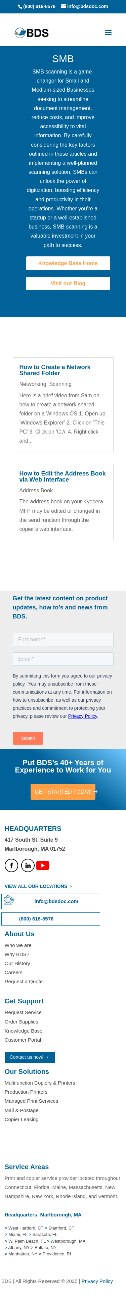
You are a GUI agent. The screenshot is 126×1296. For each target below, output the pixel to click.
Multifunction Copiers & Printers (40, 1083)
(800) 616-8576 (39, 6)
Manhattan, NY (23, 1253)
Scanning (60, 384)
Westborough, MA (67, 1241)
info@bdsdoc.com (56, 901)
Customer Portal (23, 1040)
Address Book (36, 490)
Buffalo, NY (46, 1247)
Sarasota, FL (44, 1234)
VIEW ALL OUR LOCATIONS (36, 886)
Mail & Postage (22, 1110)
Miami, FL (18, 1234)
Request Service (23, 1012)
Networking (32, 384)
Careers (14, 972)
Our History (17, 963)
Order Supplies (21, 1022)
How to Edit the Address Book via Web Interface (62, 476)
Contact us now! (26, 1057)
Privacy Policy (97, 1281)
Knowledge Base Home (68, 263)
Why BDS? (17, 954)
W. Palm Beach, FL (26, 1241)
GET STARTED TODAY (63, 792)
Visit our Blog (68, 283)
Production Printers (26, 1092)
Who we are (18, 945)
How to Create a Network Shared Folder (55, 370)
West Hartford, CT (25, 1228)
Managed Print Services (31, 1101)
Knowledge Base (24, 1031)
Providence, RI (56, 1253)
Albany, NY (19, 1247)
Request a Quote (24, 981)
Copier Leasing (22, 1119)
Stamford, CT (60, 1228)
